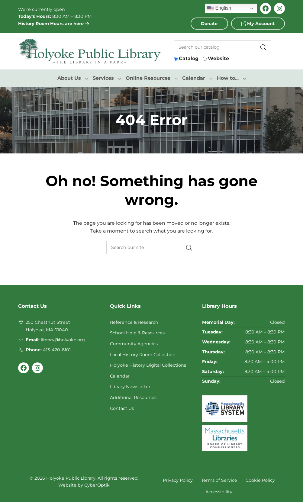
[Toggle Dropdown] (86, 78)
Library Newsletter (130, 386)
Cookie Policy (260, 480)
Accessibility (218, 491)
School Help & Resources (137, 333)
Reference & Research (134, 322)
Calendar (120, 376)
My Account (257, 23)
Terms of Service (219, 480)
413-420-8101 (57, 349)
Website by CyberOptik (84, 485)
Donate (209, 23)
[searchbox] (151, 247)
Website (218, 58)
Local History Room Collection (143, 354)
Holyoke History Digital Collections (148, 365)
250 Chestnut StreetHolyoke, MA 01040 (48, 326)
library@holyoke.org (63, 340)
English (219, 8)
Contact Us (122, 408)
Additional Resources (133, 397)
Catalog (188, 58)
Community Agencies (134, 343)
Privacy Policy (178, 480)
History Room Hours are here (53, 23)
